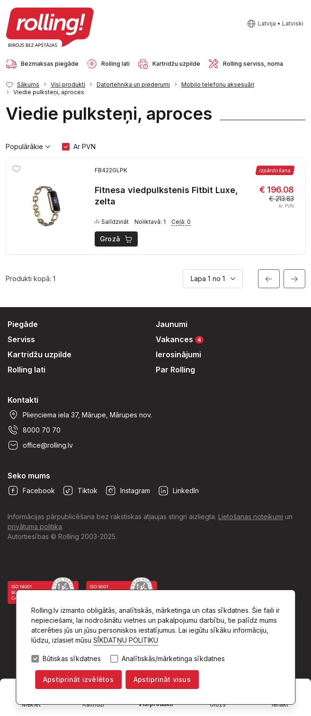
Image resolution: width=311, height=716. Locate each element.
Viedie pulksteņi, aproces (48, 92)
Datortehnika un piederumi (133, 84)
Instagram (127, 490)
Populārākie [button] (28, 146)
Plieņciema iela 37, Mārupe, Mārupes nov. (80, 415)
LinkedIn (178, 490)
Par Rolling (175, 369)
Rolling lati (26, 369)
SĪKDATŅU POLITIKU (125, 640)
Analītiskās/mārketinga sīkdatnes (173, 659)
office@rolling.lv (40, 445)
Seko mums (29, 475)
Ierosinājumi (178, 354)
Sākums (28, 84)
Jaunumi (171, 324)
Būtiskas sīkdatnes (72, 659)
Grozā (116, 239)
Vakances (180, 339)
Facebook (31, 490)
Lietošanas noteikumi (250, 517)
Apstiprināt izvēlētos (78, 679)
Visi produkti (68, 84)
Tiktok (80, 490)
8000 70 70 (34, 430)
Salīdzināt (112, 222)
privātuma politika (35, 526)
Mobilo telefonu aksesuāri (217, 84)
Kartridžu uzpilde (39, 354)
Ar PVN (84, 146)
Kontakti (23, 400)
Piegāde (23, 324)
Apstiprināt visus (162, 679)
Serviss (21, 339)
